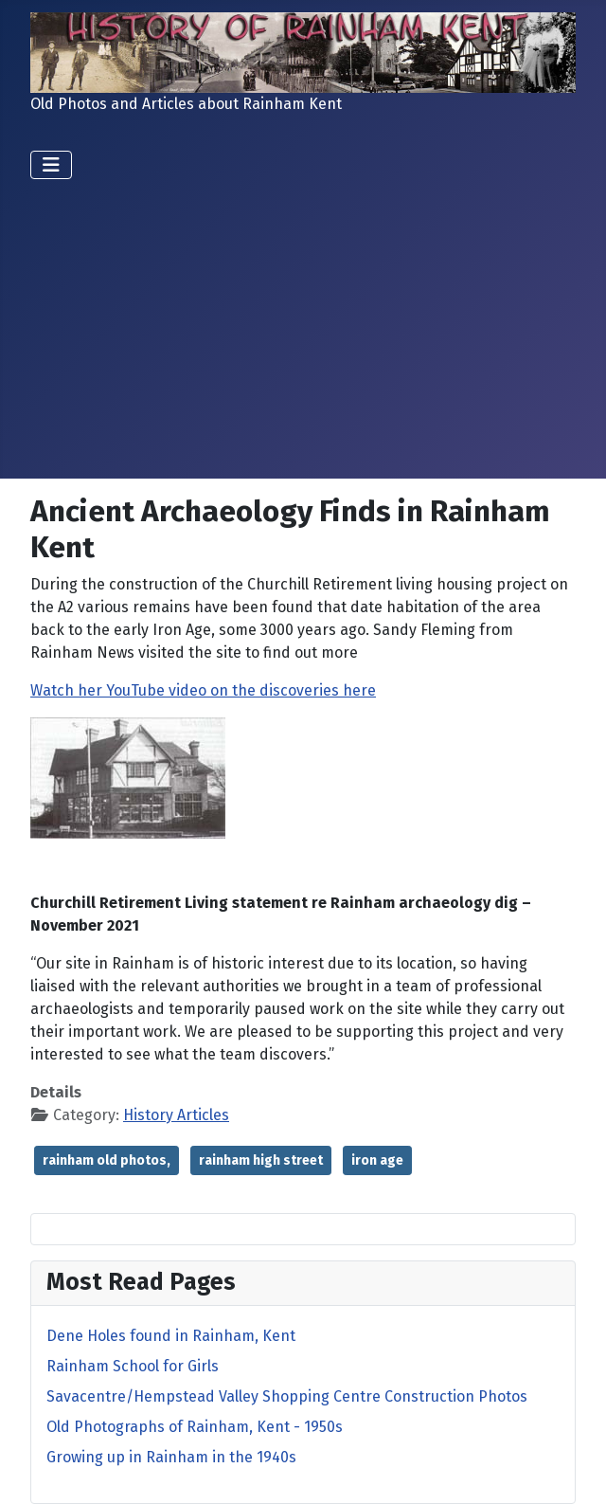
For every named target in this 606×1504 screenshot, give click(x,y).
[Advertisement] (303, 321)
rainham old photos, (106, 1160)
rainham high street (261, 1160)
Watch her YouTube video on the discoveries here (203, 690)
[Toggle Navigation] (51, 165)
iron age (377, 1160)
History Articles (176, 1115)
